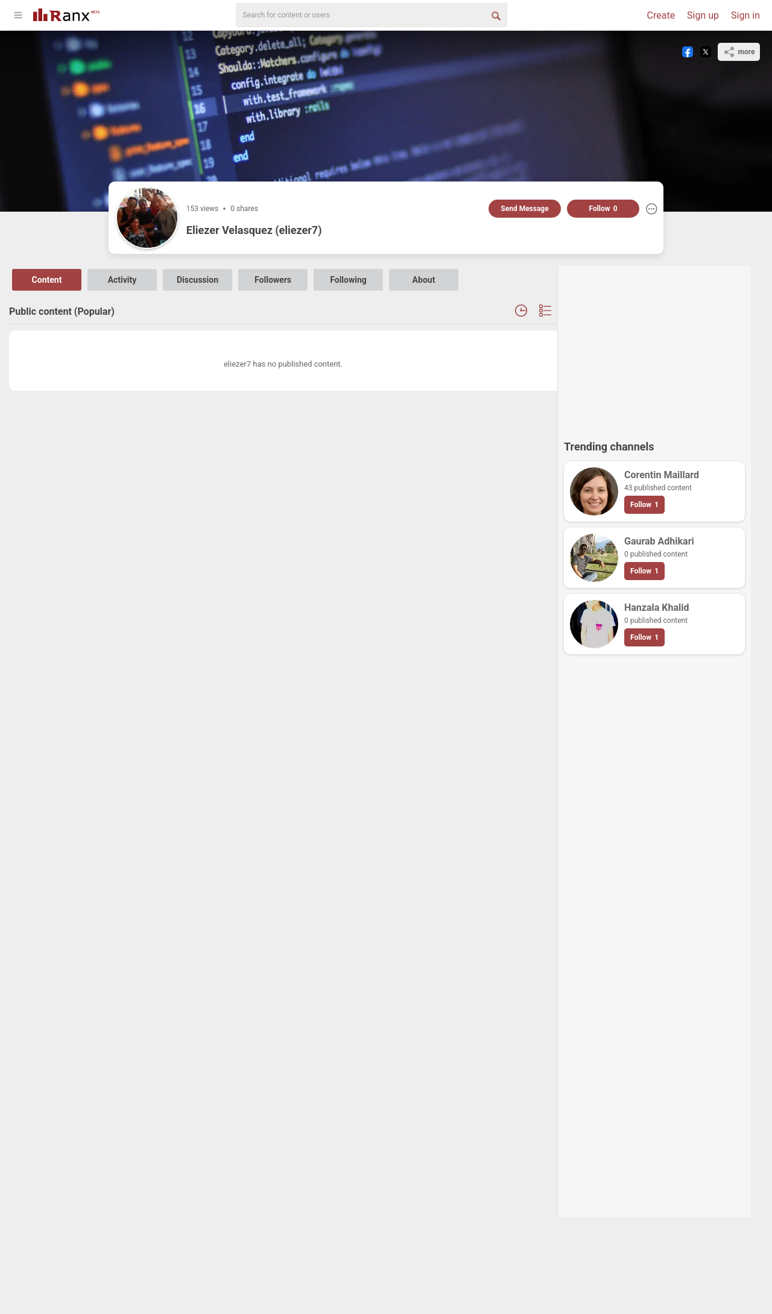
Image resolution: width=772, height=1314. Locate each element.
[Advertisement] (654, 347)
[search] (371, 15)
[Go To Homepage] (66, 13)
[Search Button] (495, 15)
